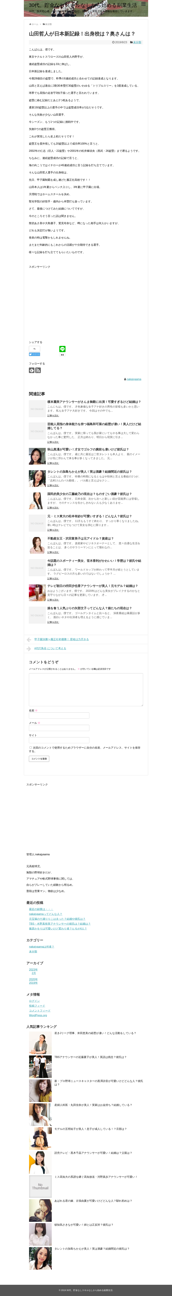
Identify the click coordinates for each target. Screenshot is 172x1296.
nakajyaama (134, 379)
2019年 (33, 982)
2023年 (33, 969)
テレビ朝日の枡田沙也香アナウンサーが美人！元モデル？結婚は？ (92, 586)
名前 (33, 710)
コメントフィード (40, 1010)
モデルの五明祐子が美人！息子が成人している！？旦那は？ (90, 1128)
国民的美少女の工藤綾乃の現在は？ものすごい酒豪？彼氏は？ (89, 494)
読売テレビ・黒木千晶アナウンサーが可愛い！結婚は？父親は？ (93, 1152)
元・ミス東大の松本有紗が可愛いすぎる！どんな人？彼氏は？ (89, 516)
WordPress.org (38, 1015)
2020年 (33, 979)
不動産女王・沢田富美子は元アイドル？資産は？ (80, 538)
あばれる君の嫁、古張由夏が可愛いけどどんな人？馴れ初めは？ (93, 1200)
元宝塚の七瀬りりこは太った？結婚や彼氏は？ (57, 918)
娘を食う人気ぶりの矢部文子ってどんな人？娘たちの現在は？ (89, 608)
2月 (34, 973)
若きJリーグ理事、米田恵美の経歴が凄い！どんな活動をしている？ (95, 1033)
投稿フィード (37, 1005)
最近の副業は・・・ (41, 909)
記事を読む (53, 415)
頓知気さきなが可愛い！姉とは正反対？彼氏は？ (84, 1224)
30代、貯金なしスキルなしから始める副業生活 (83, 5)
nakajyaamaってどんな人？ (45, 914)
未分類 (137, 42)
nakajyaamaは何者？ (41, 946)
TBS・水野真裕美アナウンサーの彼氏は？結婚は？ (60, 923)
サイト (33, 735)
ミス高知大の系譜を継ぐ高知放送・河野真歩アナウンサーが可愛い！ (96, 1176)
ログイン (34, 1001)
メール (34, 722)
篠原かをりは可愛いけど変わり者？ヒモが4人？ (58, 928)
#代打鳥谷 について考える (46, 648)
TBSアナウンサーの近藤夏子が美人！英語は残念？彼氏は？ (90, 1057)
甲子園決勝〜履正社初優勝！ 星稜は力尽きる (58, 639)
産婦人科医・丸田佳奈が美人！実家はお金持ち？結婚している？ (93, 1105)
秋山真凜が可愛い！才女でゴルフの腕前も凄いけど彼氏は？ (88, 449)
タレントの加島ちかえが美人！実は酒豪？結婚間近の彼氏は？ (89, 471)
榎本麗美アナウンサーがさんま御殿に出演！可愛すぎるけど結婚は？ (94, 402)
